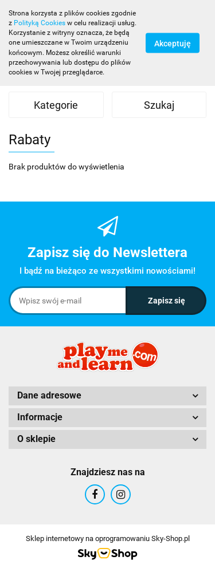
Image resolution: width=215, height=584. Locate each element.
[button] (107, 395)
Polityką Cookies (39, 23)
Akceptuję (172, 43)
